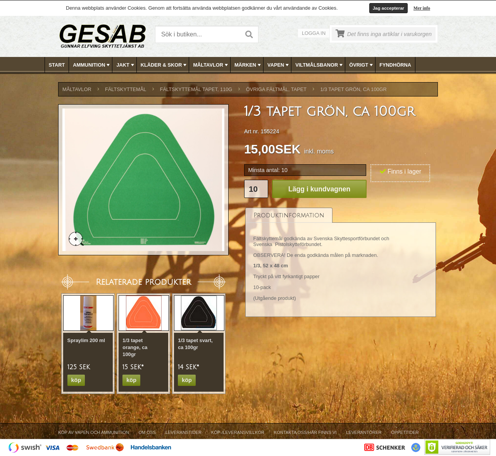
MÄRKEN (248, 65)
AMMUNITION (92, 65)
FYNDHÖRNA (395, 65)
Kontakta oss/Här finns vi (305, 432)
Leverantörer (363, 432)
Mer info (421, 8)
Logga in (314, 33)
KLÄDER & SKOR (164, 65)
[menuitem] (57, 65)
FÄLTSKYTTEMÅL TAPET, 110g (196, 89)
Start (57, 65)
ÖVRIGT (361, 65)
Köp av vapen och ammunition (93, 432)
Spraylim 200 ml (86, 340)
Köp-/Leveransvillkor (237, 432)
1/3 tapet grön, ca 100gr (353, 89)
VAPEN (278, 65)
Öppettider (404, 432)
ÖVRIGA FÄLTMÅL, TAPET (276, 89)
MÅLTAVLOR (211, 65)
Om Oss (147, 432)
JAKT (125, 65)
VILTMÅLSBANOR (319, 65)
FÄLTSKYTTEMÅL (125, 89)
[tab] (288, 215)
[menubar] (248, 65)
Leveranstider (183, 432)
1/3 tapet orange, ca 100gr (134, 347)
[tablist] (340, 262)
